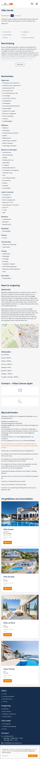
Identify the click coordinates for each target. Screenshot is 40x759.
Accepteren (32, 756)
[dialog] (20, 752)
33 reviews (18, 15)
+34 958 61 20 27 (8, 736)
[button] (20, 334)
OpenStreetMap (34, 347)
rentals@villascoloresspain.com (12, 743)
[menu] (37, 4)
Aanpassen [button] (5, 756)
